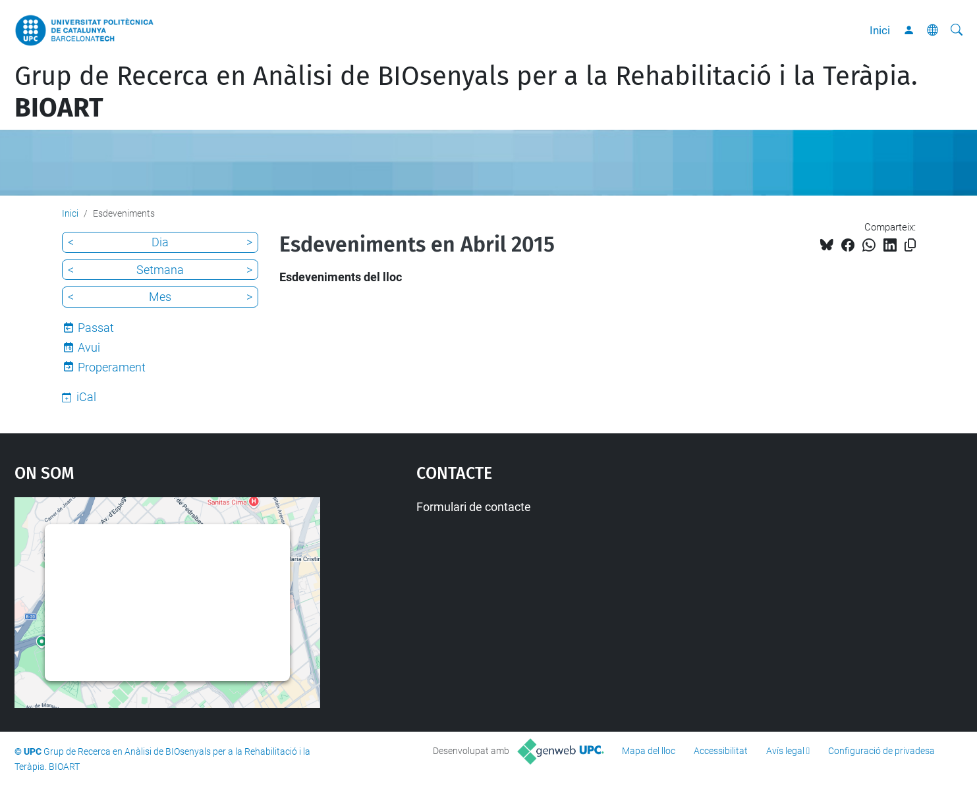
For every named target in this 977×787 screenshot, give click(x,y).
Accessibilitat (721, 751)
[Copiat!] (910, 245)
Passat (96, 328)
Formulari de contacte (473, 507)
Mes (160, 297)
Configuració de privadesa (881, 751)
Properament (112, 367)
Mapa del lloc (648, 751)
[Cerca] (957, 30)
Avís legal (785, 751)
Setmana (160, 270)
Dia (160, 242)
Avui (89, 347)
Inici (880, 30)
